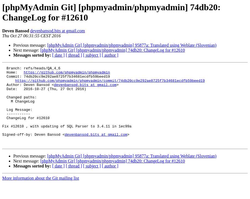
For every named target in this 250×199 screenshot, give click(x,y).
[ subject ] (92, 55)
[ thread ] (74, 55)
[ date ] (58, 55)
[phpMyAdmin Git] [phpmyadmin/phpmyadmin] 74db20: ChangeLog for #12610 (112, 50)
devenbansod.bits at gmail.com (57, 30)
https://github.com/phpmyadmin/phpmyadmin (67, 73)
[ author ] (110, 55)
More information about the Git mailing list (40, 194)
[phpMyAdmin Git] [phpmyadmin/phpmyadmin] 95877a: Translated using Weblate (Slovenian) (132, 45)
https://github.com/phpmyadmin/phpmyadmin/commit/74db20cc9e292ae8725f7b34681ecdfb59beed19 (110, 83)
